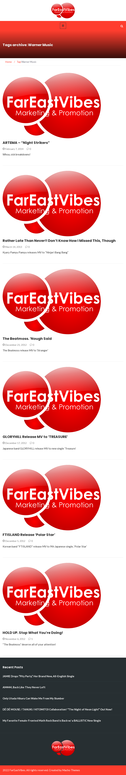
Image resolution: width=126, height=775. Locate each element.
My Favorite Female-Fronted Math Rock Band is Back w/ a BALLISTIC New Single (52, 720)
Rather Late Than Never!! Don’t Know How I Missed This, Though (59, 240)
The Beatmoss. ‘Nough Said (27, 338)
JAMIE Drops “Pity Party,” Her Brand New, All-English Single (38, 676)
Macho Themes (71, 770)
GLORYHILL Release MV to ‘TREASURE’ (35, 436)
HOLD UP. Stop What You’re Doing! (33, 632)
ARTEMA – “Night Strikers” (26, 142)
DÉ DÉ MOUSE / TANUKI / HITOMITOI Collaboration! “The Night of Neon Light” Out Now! (57, 709)
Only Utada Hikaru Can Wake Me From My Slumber (33, 698)
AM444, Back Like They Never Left (24, 687)
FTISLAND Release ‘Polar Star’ (29, 534)
